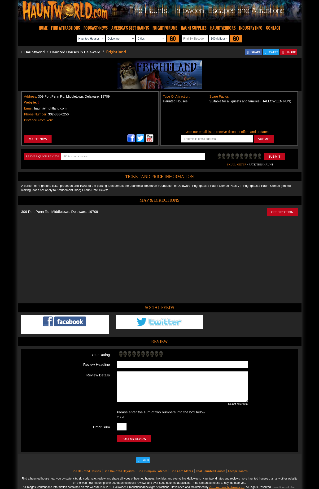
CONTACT (273, 28)
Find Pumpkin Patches (152, 471)
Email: (28, 108)
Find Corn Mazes (181, 471)
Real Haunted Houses (210, 471)
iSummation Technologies (227, 487)
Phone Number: (35, 114)
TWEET (273, 52)
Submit (274, 156)
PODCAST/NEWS (95, 28)
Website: (30, 102)
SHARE (256, 52)
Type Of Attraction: (176, 96)
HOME (43, 28)
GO (173, 38)
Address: (30, 96)
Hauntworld (33, 52)
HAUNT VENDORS (223, 28)
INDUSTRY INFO (250, 28)
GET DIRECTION (282, 212)
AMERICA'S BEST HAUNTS (130, 28)
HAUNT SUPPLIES (193, 28)
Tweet (145, 460)
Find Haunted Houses (86, 471)
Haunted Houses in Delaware (75, 52)
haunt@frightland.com (50, 108)
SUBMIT (264, 139)
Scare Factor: (219, 96)
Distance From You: (38, 120)
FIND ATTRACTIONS (65, 28)
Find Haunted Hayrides (119, 471)
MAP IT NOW (38, 139)
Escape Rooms (238, 471)
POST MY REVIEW (134, 439)
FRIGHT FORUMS (165, 28)
